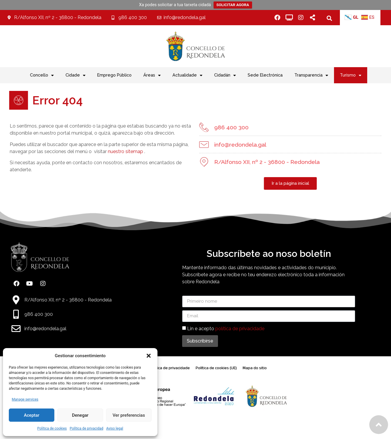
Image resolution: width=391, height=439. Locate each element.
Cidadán (225, 75)
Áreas (152, 75)
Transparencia (311, 75)
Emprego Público (114, 74)
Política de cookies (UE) (216, 368)
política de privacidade (239, 328)
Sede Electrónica (265, 74)
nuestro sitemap (114, 151)
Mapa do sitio (255, 368)
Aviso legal (114, 428)
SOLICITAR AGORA (233, 5)
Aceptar (31, 415)
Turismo (350, 75)
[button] (149, 356)
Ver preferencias (129, 415)
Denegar (80, 415)
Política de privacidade (169, 368)
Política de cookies (52, 428)
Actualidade (187, 75)
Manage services (25, 399)
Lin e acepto (225, 328)
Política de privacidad (86, 428)
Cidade (75, 75)
